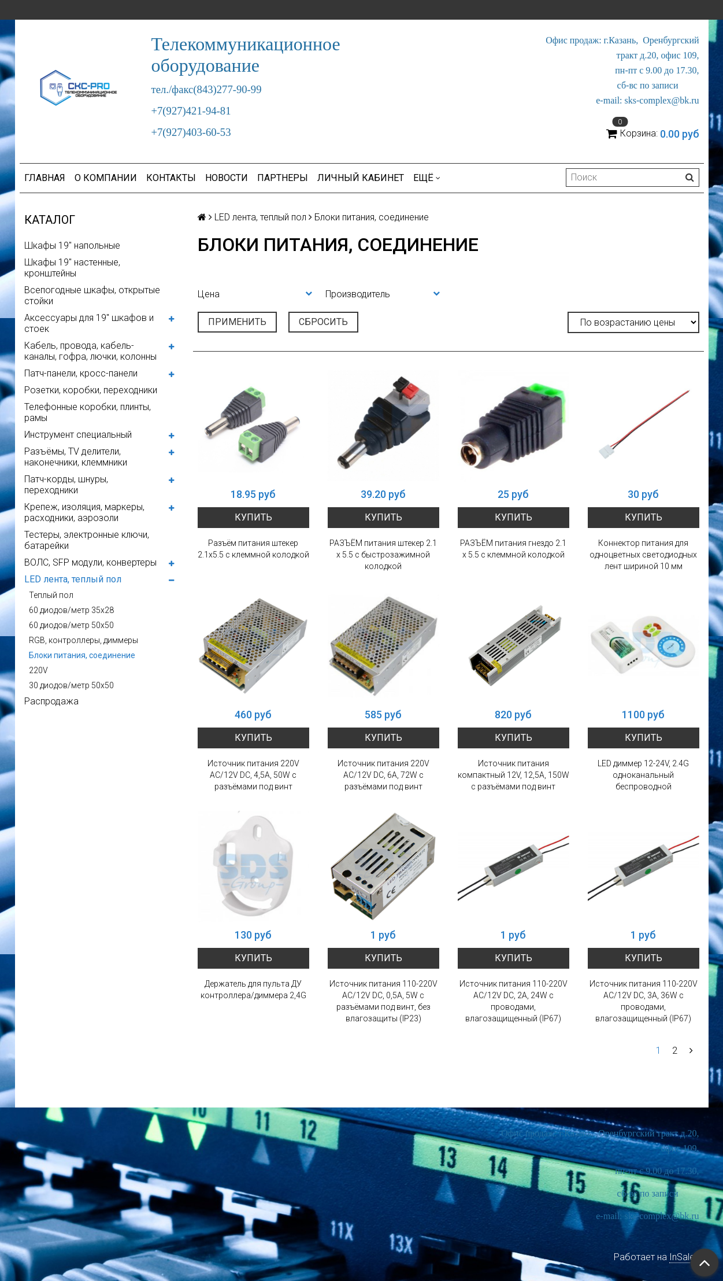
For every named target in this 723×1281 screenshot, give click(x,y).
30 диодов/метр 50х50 (71, 685)
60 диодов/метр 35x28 (71, 610)
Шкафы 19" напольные (72, 245)
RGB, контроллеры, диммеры (83, 640)
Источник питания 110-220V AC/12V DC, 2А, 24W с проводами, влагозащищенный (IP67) (513, 1001)
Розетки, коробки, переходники (90, 390)
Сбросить (323, 321)
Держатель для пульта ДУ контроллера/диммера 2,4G (253, 989)
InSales (684, 1257)
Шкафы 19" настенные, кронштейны (72, 268)
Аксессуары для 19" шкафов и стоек (89, 323)
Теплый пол (51, 595)
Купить (253, 517)
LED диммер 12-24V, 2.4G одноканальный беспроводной (643, 775)
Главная (44, 177)
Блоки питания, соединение (82, 655)
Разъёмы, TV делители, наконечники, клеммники (75, 457)
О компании (106, 177)
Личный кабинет (360, 177)
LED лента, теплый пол (72, 579)
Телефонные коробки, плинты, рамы (87, 412)
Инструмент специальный (78, 434)
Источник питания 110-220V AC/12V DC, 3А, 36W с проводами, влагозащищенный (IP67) (643, 1001)
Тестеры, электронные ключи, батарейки (86, 540)
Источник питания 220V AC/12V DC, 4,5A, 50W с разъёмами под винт (253, 775)
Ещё (426, 177)
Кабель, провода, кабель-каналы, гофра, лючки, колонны (90, 351)
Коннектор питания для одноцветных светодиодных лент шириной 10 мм (643, 554)
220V (38, 670)
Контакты (171, 177)
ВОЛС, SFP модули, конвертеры (90, 562)
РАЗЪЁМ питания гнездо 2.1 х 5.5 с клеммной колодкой (513, 548)
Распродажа (51, 701)
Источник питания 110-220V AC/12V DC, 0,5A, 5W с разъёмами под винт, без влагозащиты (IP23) (383, 1001)
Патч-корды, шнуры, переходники (66, 485)
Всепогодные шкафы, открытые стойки (92, 296)
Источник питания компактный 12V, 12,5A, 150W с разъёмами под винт (513, 775)
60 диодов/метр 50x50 (71, 625)
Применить (237, 321)
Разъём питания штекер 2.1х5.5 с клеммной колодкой (253, 548)
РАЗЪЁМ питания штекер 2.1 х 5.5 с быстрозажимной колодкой (383, 554)
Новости (226, 177)
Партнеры (282, 177)
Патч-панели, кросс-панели (81, 373)
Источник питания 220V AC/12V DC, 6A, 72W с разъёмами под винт (383, 775)
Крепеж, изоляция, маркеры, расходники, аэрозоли (84, 512)
